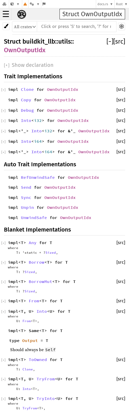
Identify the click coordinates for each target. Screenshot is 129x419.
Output (30, 340)
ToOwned (38, 359)
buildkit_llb (38, 41)
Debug (27, 110)
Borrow (36, 262)
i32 (38, 120)
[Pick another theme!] (6, 26)
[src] (119, 41)
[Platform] (34, 4)
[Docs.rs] (4, 4)
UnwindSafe (34, 217)
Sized (50, 252)
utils (64, 41)
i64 (38, 141)
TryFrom (46, 378)
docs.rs (102, 4)
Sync (26, 197)
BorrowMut (40, 281)
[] (110, 41)
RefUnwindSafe (38, 177)
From (34, 300)
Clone (27, 89)
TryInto (46, 398)
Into (26, 120)
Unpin (27, 207)
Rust (119, 4)
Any (33, 242)
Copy (26, 99)
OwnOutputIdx (24, 50)
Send (26, 187)
